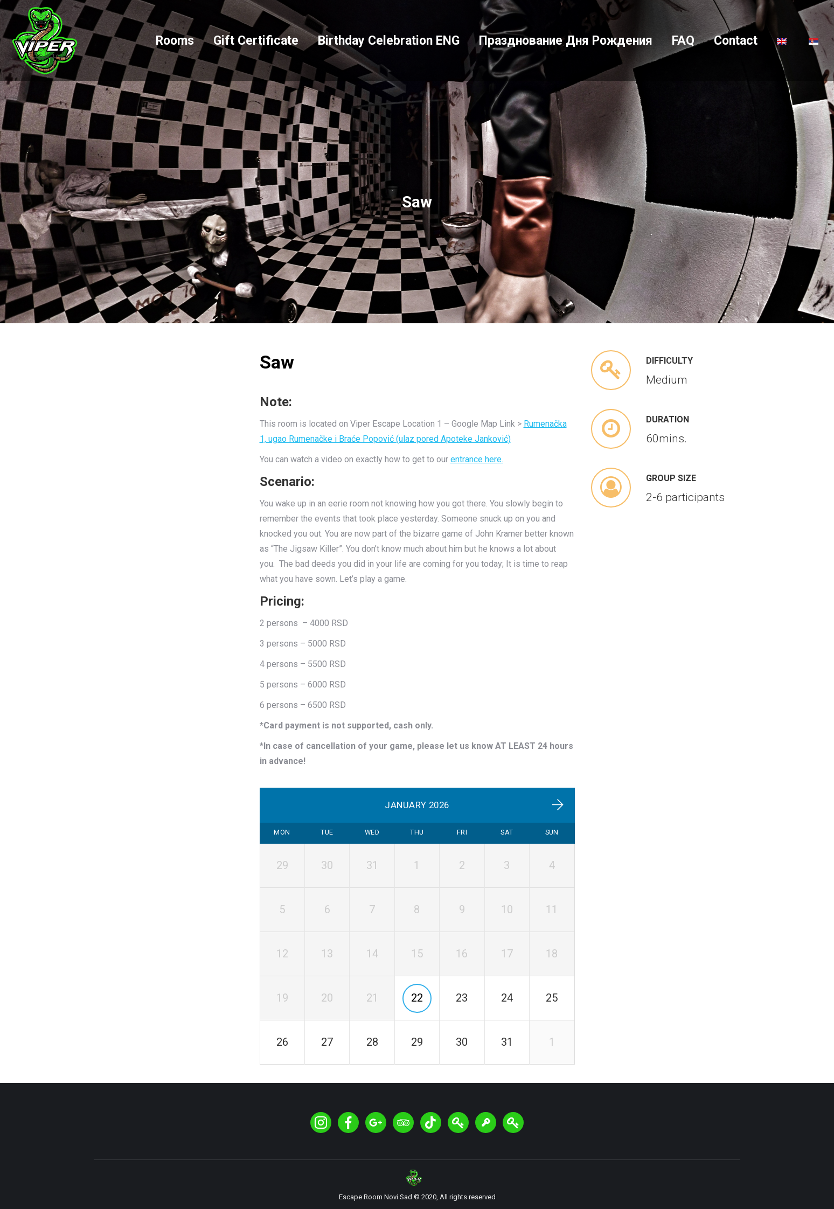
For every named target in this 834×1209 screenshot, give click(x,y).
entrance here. (476, 459)
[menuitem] (175, 40)
